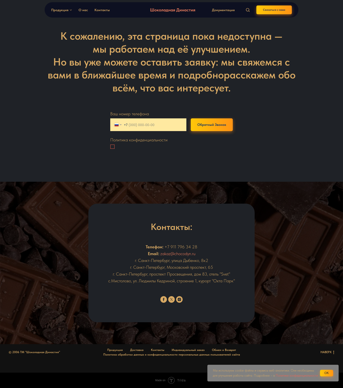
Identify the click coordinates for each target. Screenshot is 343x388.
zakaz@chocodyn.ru (177, 253)
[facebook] (163, 299)
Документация (223, 10)
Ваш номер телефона (129, 113)
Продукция (59, 10)
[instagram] (179, 299)
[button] (248, 10)
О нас (83, 10)
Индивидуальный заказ (188, 350)
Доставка (137, 350)
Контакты (102, 10)
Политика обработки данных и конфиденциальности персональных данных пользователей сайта (171, 354)
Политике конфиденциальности (297, 375)
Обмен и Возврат (224, 350)
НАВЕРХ (327, 352)
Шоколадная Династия (172, 10)
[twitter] (171, 299)
